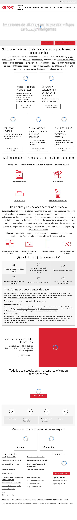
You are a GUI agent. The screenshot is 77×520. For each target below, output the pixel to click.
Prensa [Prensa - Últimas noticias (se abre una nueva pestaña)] (3, 492)
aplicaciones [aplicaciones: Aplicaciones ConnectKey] (37, 60)
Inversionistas (19, 499)
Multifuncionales (57, 181)
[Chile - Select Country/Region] (62, 1)
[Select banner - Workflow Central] (12, 411)
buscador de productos (46, 69)
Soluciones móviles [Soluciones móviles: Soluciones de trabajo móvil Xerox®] (48, 251)
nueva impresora (18, 69)
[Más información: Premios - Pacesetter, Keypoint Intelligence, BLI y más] (25, 442)
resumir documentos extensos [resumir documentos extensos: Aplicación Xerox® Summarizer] (48, 220)
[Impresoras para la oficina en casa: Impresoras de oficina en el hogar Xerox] (25, 91)
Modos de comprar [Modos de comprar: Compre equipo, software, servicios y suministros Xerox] (33, 478)
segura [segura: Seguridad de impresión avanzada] (62, 211)
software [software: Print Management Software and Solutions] (26, 60)
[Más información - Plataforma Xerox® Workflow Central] (38, 396)
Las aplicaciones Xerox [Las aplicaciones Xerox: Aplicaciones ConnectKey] (11, 293)
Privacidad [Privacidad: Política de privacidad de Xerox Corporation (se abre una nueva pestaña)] (28, 499)
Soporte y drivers (7, 473)
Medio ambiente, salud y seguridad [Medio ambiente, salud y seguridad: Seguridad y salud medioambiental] (11, 483)
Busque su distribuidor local (35, 469)
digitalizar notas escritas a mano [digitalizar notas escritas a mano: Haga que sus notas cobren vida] (20, 220)
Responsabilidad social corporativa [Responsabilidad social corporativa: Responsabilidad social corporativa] (11, 486)
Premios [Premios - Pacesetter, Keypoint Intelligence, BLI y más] (20, 447)
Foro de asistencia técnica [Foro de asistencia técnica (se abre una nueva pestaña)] (60, 480)
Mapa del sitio (64, 499)
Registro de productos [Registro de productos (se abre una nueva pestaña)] (59, 484)
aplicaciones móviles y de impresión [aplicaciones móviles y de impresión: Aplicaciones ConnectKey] (17, 217)
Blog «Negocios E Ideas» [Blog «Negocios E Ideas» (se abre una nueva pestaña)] (8, 495)
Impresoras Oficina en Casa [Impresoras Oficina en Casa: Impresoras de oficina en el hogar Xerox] (10, 464)
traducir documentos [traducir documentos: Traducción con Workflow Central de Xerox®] (51, 318)
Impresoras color (19, 200)
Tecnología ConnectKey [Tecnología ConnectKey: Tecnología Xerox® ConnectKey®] (9, 457)
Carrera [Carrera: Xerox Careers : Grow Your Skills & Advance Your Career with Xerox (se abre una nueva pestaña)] (12, 499)
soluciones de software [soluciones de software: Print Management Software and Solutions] (60, 223)
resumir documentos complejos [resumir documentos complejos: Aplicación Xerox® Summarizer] (27, 309)
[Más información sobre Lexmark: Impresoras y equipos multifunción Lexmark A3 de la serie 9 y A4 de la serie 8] (13, 134)
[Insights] (51, 442)
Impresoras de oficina (19, 181)
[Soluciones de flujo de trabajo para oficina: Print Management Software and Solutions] (51, 91)
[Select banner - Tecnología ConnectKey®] (30, 411)
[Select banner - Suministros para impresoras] (47, 411)
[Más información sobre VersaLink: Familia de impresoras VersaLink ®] (38, 134)
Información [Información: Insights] (48, 447)
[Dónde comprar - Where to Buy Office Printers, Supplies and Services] (70, 1)
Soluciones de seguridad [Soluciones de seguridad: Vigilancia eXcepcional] (8, 489)
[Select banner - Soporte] (65, 411)
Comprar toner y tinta (8, 469)
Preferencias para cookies (44, 499)
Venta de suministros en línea (35, 480)
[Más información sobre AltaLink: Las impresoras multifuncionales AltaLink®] (64, 134)
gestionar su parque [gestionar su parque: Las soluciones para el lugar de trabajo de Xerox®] (64, 226)
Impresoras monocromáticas (58, 200)
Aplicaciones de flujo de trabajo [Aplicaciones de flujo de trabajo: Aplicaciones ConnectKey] (11, 460)
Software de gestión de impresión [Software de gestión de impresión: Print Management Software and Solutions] (37, 460)
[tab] (14, 267)
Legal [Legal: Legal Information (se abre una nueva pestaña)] (34, 499)
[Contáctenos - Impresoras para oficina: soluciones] (47, 43)
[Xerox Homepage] (8, 7)
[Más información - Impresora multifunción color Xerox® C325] (38, 347)
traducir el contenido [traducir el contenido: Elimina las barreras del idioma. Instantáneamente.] (10, 311)
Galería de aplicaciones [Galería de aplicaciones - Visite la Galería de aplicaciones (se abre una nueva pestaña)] (33, 484)
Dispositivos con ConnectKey (36, 457)
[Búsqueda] (75, 7)
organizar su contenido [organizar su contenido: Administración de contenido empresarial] (38, 229)
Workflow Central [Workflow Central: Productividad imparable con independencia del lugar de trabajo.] (25, 293)
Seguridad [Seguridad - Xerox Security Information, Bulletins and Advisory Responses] (56, 499)
